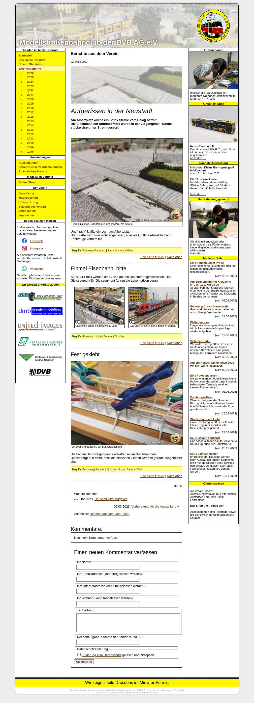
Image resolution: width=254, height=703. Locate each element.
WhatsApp (36, 268)
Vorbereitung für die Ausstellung (153, 506)
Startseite (25, 55)
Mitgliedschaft (28, 197)
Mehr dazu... (198, 158)
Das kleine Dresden (32, 59)
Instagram (36, 248)
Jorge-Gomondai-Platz (120, 250)
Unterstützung (28, 202)
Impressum (26, 215)
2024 (30, 81)
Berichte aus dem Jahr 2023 (109, 514)
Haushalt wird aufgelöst (111, 499)
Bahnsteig (88, 469)
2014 (30, 125)
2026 (30, 73)
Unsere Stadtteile (30, 64)
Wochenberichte (30, 68)
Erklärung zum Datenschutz (101, 659)
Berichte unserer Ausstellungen (40, 166)
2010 (30, 142)
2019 (30, 103)
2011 (30, 138)
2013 (30, 129)
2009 (30, 147)
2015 (30, 121)
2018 (30, 107)
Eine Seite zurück (152, 257)
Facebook (36, 241)
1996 (30, 151)
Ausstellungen (28, 162)
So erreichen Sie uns (33, 171)
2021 (30, 94)
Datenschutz (27, 210)
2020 (30, 99)
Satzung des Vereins (33, 206)
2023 (30, 86)
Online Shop (27, 182)
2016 (30, 116)
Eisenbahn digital (92, 336)
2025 (30, 77)
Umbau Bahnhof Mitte (130, 469)
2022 (30, 90)
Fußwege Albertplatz (93, 250)
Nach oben (174, 257)
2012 (30, 134)
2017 (30, 112)
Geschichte (26, 193)
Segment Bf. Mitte (114, 336)
